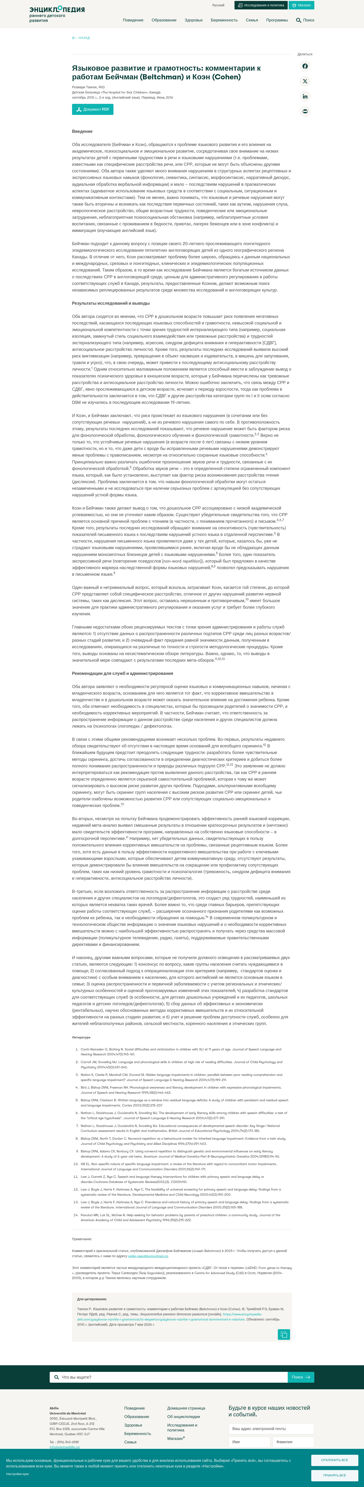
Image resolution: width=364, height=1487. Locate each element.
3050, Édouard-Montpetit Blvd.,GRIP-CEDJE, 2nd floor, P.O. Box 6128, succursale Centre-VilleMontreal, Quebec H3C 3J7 (77, 1426)
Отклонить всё (334, 1460)
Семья (130, 1442)
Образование (136, 1416)
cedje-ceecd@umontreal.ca (148, 1256)
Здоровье (133, 1425)
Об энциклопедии (183, 1416)
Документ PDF (92, 109)
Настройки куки (17, 1474)
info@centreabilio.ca (65, 1447)
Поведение (134, 1408)
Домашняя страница (186, 1408)
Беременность (137, 1433)
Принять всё (335, 1475)
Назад (81, 38)
